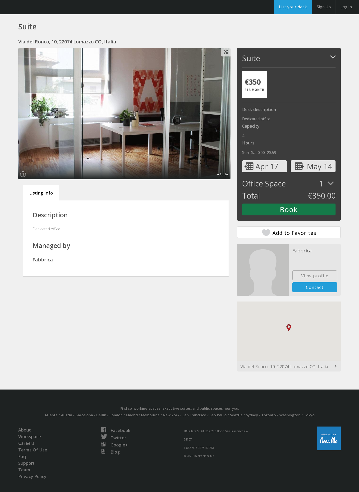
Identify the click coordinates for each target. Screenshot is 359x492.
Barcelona (84, 415)
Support (26, 463)
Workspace (29, 436)
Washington (289, 415)
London (116, 415)
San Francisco (194, 415)
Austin (66, 415)
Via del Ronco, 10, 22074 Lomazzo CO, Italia (284, 366)
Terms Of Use (32, 450)
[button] (288, 327)
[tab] (254, 84)
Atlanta (51, 415)
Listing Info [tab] (41, 193)
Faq (22, 456)
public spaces (211, 408)
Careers (26, 443)
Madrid (132, 415)
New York (171, 415)
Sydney (252, 415)
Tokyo (309, 415)
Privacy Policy (32, 476)
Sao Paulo (218, 415)
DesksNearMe (33, 7)
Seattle (236, 415)
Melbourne (150, 415)
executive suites (176, 408)
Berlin (101, 415)
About (24, 430)
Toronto (268, 415)
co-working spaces (144, 408)
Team (24, 470)
